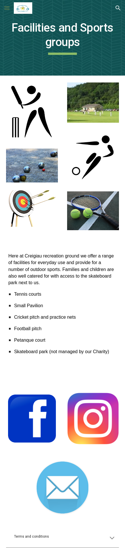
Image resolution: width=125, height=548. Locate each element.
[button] (7, 8)
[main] (62, 37)
